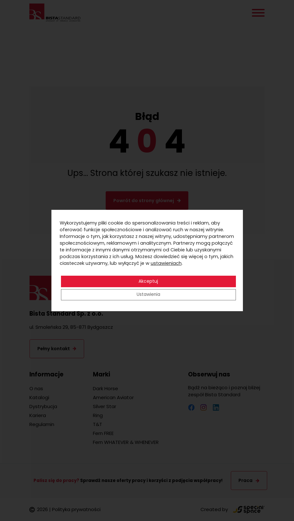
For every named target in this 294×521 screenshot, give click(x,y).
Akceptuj (148, 281)
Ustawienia (148, 295)
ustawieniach (166, 263)
